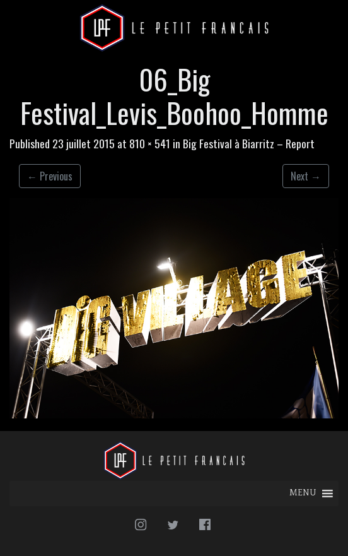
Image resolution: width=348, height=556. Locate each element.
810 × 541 (149, 143)
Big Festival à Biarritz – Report (249, 143)
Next (306, 176)
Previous (49, 176)
